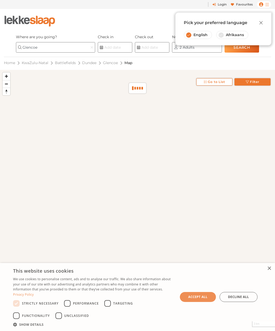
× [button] (269, 269)
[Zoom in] (6, 76)
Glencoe (110, 62)
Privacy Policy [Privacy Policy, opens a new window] (23, 294)
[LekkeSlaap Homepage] (30, 19)
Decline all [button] (238, 297)
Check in (105, 37)
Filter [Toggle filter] (252, 82)
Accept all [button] (198, 297)
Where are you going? (36, 37)
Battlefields (65, 62)
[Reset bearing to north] (6, 91)
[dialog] (137, 297)
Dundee (89, 62)
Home (9, 62)
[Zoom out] (6, 84)
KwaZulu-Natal (35, 62)
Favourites (242, 4)
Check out (144, 37)
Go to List (214, 82)
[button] (93, 324)
